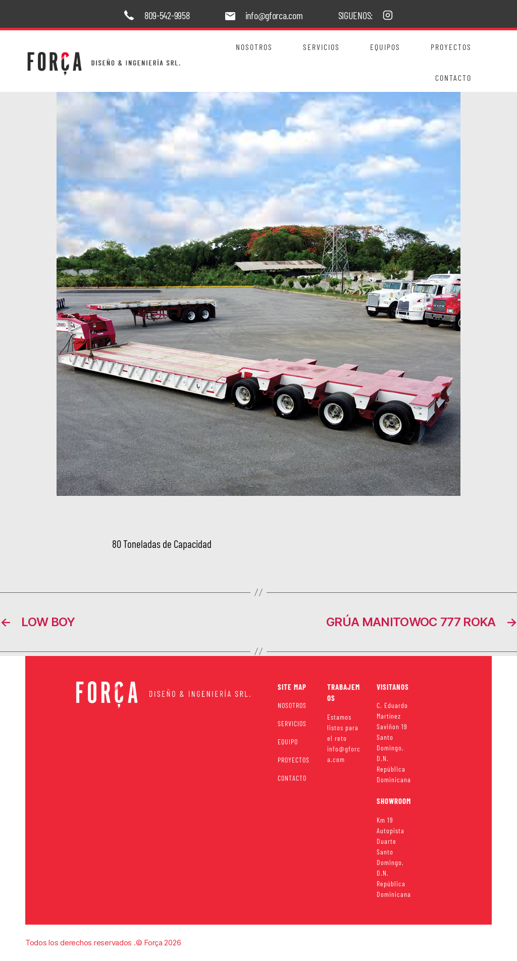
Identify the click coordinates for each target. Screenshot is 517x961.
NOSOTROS (292, 705)
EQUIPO (288, 741)
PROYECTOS (293, 759)
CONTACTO (292, 778)
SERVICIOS (292, 723)
